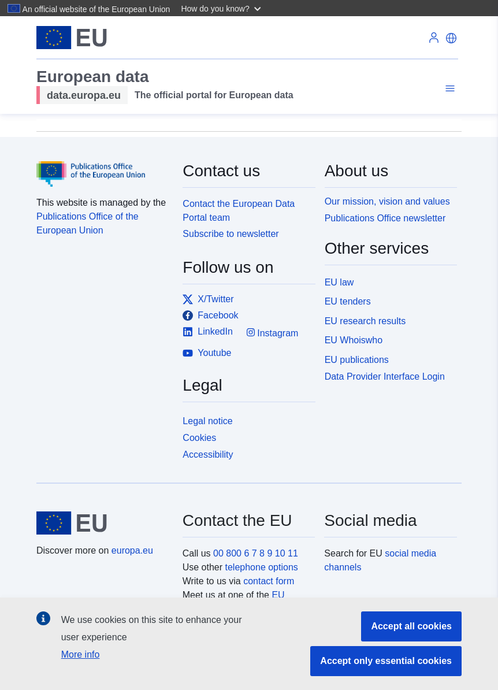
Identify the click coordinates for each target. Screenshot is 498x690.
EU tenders (348, 301)
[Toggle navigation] (448, 88)
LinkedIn (208, 332)
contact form (268, 581)
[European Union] (102, 523)
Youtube (207, 353)
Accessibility (208, 454)
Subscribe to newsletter (230, 234)
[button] (222, 8)
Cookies (199, 438)
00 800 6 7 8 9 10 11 (255, 553)
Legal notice (207, 421)
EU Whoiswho (353, 340)
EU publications (357, 360)
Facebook (210, 315)
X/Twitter (208, 299)
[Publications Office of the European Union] (102, 165)
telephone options (261, 567)
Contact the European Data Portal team (239, 210)
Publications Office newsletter (385, 218)
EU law (339, 282)
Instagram (273, 332)
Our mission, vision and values (387, 201)
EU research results (365, 321)
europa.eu (132, 550)
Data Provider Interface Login (385, 376)
